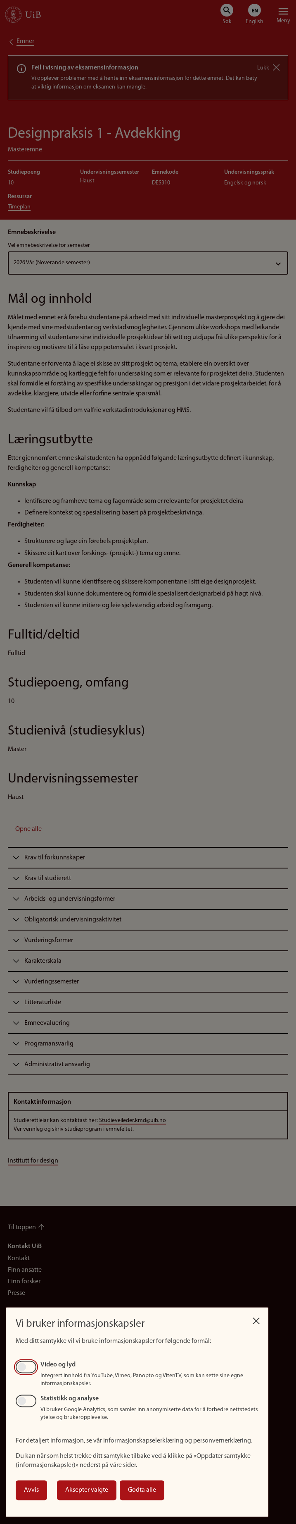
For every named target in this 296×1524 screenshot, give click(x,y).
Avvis (31, 1490)
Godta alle (142, 1490)
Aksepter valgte (86, 1490)
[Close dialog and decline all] (256, 1318)
